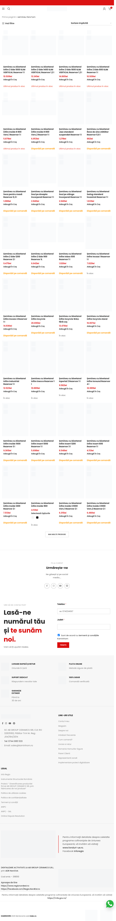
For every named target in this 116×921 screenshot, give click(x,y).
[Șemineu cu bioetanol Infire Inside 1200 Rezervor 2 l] (15, 481)
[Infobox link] (28, 667)
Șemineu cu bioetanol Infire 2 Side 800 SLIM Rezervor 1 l (98, 69)
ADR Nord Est (11, 870)
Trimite (63, 645)
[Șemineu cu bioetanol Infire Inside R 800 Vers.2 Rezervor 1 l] (43, 107)
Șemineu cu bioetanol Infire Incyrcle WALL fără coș (70, 319)
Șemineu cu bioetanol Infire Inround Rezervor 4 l (98, 381)
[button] (10, 80)
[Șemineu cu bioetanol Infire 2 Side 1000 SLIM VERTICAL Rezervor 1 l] (15, 45)
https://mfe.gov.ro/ (56, 898)
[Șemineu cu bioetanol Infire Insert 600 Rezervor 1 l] (98, 419)
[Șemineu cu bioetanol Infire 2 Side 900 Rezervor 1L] (43, 232)
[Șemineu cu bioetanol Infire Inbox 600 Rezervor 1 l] (71, 232)
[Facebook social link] (47, 586)
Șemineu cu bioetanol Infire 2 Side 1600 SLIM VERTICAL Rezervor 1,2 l (70, 69)
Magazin (62, 726)
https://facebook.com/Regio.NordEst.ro (20, 889)
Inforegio (79, 851)
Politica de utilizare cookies (13, 793)
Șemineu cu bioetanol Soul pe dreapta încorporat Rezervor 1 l (42, 194)
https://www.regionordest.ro (15, 885)
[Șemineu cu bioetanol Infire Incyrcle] (43, 294)
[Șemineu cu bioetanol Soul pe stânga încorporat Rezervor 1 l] (71, 170)
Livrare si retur (64, 744)
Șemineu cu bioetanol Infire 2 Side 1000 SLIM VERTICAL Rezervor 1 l (14, 69)
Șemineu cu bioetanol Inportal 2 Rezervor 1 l (70, 380)
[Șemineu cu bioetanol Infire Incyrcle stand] (98, 294)
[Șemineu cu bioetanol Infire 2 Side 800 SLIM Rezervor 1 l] (98, 45)
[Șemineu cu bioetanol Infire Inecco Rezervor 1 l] (43, 357)
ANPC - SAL (6, 811)
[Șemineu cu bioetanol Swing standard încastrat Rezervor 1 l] (98, 170)
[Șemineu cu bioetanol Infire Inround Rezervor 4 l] (98, 357)
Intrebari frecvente (67, 735)
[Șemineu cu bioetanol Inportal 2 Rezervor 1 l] (71, 357)
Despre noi (63, 730)
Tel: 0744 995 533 (13, 741)
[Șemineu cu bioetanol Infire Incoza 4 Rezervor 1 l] (15, 294)
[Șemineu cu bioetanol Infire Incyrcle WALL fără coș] (71, 294)
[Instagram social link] (53, 586)
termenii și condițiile (89, 635)
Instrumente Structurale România (16, 779)
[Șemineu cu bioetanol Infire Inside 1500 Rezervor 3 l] (15, 419)
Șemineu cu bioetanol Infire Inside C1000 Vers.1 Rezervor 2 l (70, 506)
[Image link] (91, 915)
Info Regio (5, 774)
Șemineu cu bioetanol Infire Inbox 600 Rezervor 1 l (70, 256)
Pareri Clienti (64, 753)
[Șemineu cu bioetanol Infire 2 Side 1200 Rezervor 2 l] (15, 232)
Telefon (61, 604)
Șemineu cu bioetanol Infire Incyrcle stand (98, 317)
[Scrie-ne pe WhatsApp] (110, 904)
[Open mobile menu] (3, 8)
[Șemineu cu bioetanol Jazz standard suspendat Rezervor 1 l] (71, 107)
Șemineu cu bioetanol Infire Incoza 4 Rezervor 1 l (15, 319)
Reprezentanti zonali (67, 758)
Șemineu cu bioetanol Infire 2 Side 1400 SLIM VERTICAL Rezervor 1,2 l (42, 69)
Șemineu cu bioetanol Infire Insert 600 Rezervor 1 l (98, 443)
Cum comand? (65, 739)
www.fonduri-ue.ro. (73, 847)
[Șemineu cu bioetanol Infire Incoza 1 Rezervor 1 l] (98, 232)
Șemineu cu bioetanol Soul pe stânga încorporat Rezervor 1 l (70, 194)
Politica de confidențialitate (14, 797)
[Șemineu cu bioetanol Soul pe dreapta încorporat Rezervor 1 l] (43, 170)
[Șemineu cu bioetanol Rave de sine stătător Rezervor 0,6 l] (98, 107)
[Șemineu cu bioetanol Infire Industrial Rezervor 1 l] (15, 357)
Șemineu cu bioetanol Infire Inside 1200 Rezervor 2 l (14, 506)
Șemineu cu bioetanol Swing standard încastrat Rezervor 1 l (98, 194)
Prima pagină (9, 17)
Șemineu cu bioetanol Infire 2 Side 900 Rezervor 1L (42, 256)
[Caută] (9, 8)
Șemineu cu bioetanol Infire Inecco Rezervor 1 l (42, 381)
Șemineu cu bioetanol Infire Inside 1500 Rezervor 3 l (14, 443)
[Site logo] (57, 8)
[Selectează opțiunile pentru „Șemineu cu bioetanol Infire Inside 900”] (40, 513)
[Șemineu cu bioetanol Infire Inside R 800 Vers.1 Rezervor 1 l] (15, 107)
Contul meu (63, 721)
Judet (61, 619)
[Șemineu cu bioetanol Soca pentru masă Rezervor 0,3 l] (15, 170)
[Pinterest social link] (67, 586)
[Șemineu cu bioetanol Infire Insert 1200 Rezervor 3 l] (71, 419)
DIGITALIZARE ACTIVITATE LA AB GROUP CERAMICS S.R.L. (27, 867)
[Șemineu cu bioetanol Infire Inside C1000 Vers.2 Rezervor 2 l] (98, 481)
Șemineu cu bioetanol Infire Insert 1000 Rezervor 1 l (42, 443)
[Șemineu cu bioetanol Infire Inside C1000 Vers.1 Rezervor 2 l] (71, 481)
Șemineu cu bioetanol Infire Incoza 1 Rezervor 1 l (98, 256)
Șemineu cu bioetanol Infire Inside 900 (42, 504)
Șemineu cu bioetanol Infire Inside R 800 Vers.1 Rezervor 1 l (14, 132)
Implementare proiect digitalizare (74, 762)
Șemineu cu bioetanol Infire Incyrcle (42, 317)
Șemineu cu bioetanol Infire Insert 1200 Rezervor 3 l (70, 443)
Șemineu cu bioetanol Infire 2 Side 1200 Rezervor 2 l (14, 256)
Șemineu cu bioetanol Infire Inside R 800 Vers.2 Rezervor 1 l (42, 132)
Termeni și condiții (9, 802)
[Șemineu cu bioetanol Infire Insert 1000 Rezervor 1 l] (43, 419)
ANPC (3, 807)
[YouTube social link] (60, 586)
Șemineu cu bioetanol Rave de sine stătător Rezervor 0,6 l (98, 132)
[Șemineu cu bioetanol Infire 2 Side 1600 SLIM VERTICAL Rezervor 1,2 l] (71, 45)
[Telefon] (83, 611)
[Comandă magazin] (91, 23)
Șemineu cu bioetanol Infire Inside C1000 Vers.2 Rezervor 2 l (98, 506)
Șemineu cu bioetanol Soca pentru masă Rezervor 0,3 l (14, 194)
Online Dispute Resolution (13, 816)
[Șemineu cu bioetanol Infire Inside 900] (43, 481)
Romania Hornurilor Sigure (70, 749)
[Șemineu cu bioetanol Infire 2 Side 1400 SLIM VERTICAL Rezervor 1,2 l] (43, 45)
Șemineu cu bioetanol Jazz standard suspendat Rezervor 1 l (70, 132)
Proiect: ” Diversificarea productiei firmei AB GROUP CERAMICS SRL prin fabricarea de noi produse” (17, 786)
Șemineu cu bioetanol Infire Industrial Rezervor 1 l (14, 381)
